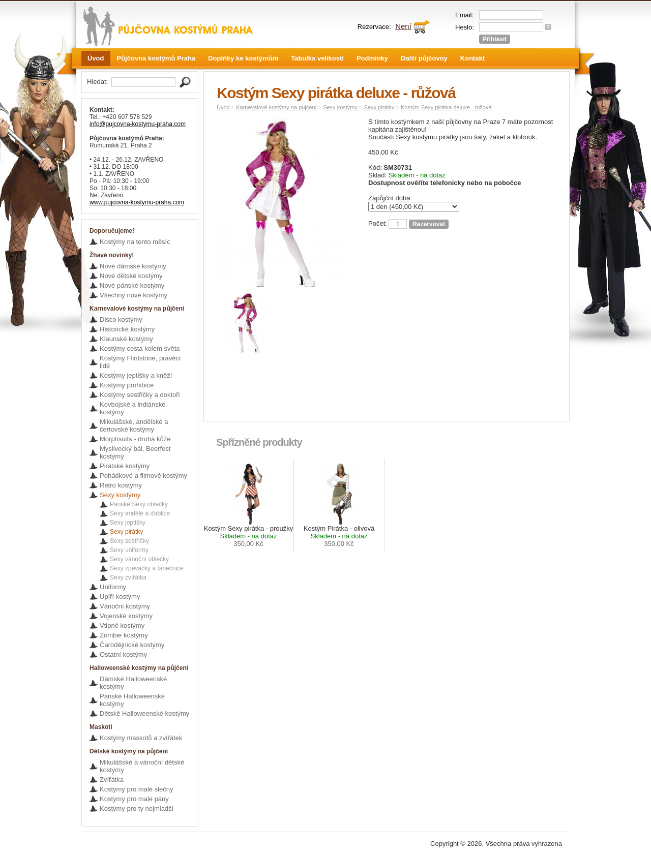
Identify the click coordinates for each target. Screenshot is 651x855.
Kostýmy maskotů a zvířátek (141, 738)
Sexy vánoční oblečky (139, 559)
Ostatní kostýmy (123, 654)
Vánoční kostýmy (125, 606)
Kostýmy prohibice (127, 385)
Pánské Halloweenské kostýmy (132, 700)
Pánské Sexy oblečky (139, 504)
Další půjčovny (424, 58)
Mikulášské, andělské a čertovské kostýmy (134, 425)
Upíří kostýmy (120, 596)
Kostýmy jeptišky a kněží (136, 375)
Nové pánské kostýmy (132, 285)
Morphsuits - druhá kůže (135, 439)
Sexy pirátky (126, 531)
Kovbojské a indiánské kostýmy (132, 408)
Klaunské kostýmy (126, 339)
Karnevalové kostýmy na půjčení (276, 107)
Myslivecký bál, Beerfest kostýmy (135, 452)
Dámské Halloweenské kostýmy (133, 682)
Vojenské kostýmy (126, 616)
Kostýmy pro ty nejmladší (136, 808)
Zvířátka (112, 779)
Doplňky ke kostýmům (243, 58)
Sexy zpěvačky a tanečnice (147, 568)
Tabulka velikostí (317, 58)
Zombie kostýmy (124, 635)
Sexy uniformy (129, 550)
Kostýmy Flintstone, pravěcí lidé (140, 362)
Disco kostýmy (121, 319)
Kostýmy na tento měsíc (135, 242)
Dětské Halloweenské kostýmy (144, 713)
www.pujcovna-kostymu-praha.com (137, 202)
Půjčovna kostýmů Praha (156, 58)
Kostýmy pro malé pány (134, 799)
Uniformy (113, 587)
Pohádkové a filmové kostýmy (143, 475)
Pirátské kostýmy (125, 466)
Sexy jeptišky (127, 522)
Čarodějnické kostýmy (132, 645)
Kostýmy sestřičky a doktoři (140, 395)
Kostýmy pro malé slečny (136, 789)
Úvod (95, 58)
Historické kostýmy (127, 329)
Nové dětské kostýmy (131, 276)
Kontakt (472, 58)
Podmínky (372, 58)
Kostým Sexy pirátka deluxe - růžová (446, 107)
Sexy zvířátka (128, 577)
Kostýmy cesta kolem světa (140, 348)
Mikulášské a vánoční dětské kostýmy (142, 766)
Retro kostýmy (121, 485)
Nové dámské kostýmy (133, 266)
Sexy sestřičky (129, 540)
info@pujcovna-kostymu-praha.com (138, 124)
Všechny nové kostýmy (133, 295)
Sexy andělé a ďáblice (140, 513)
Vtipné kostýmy (122, 625)
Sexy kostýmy (120, 495)
